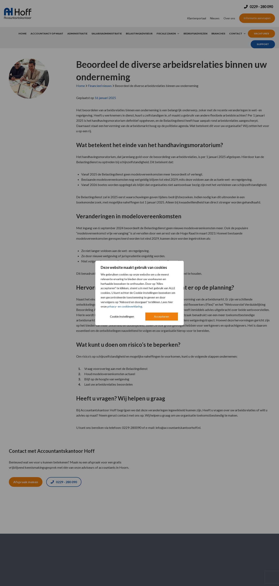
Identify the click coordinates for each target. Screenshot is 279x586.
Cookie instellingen (122, 316)
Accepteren (161, 316)
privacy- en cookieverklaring (124, 306)
